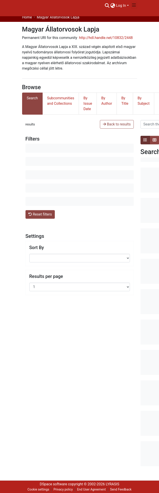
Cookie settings (38, 489)
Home (27, 17)
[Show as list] (145, 140)
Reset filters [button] (40, 214)
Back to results (117, 124)
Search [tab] (32, 98)
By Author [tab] (106, 101)
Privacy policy (63, 489)
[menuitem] (113, 5)
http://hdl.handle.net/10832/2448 (106, 38)
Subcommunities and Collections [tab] (60, 101)
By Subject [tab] (144, 101)
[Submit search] (107, 5)
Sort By (36, 247)
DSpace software (53, 484)
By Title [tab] (124, 101)
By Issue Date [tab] (87, 103)
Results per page (46, 276)
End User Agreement (91, 489)
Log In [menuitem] (121, 5)
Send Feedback (120, 489)
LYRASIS (112, 484)
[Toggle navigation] (134, 5)
